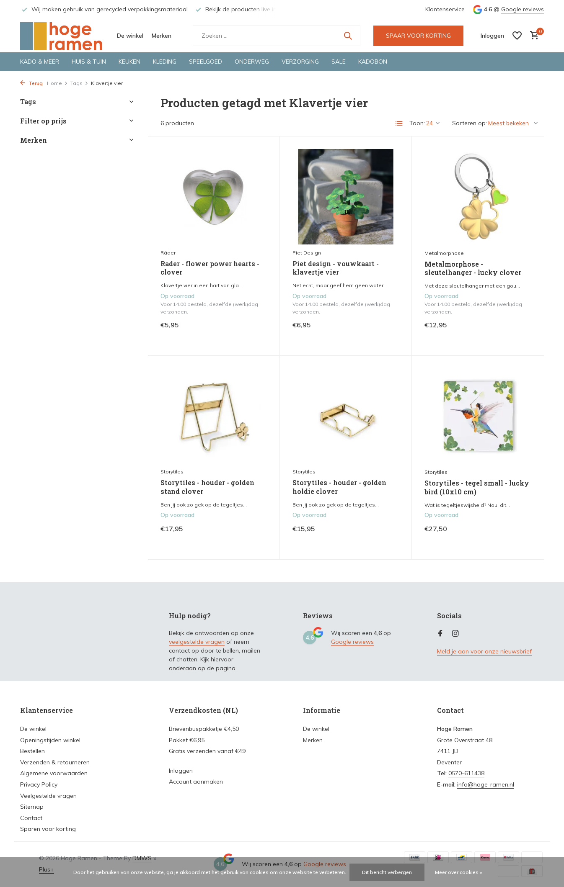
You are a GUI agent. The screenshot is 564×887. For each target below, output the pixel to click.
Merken (161, 35)
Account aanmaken (196, 781)
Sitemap (32, 806)
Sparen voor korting (48, 829)
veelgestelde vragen (197, 641)
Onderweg (252, 61)
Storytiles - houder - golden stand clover (207, 487)
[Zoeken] (276, 36)
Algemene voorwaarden (54, 773)
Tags (79, 83)
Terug (31, 83)
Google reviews (522, 9)
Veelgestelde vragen (48, 796)
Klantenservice (445, 9)
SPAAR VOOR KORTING (418, 35)
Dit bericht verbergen (387, 872)
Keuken (129, 61)
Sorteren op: (469, 123)
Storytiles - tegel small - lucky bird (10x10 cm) (476, 487)
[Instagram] (455, 634)
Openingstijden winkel (50, 740)
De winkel (130, 35)
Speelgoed (205, 61)
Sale (338, 61)
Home (57, 83)
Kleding (164, 61)
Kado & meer (39, 61)
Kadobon (372, 61)
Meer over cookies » (458, 872)
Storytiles (172, 471)
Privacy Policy (38, 784)
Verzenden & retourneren (55, 762)
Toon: (417, 123)
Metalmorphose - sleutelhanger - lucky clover (472, 268)
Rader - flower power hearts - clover (209, 268)
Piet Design (306, 252)
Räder (168, 252)
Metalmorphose (444, 253)
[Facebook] (440, 634)
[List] (399, 123)
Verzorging (300, 61)
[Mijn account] (492, 35)
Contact (31, 818)
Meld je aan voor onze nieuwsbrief (484, 651)
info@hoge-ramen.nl (485, 784)
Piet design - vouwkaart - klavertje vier (335, 268)
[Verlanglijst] (517, 35)
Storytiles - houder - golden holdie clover (339, 487)
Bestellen (32, 751)
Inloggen (181, 770)
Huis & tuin (89, 61)
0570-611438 (466, 773)
